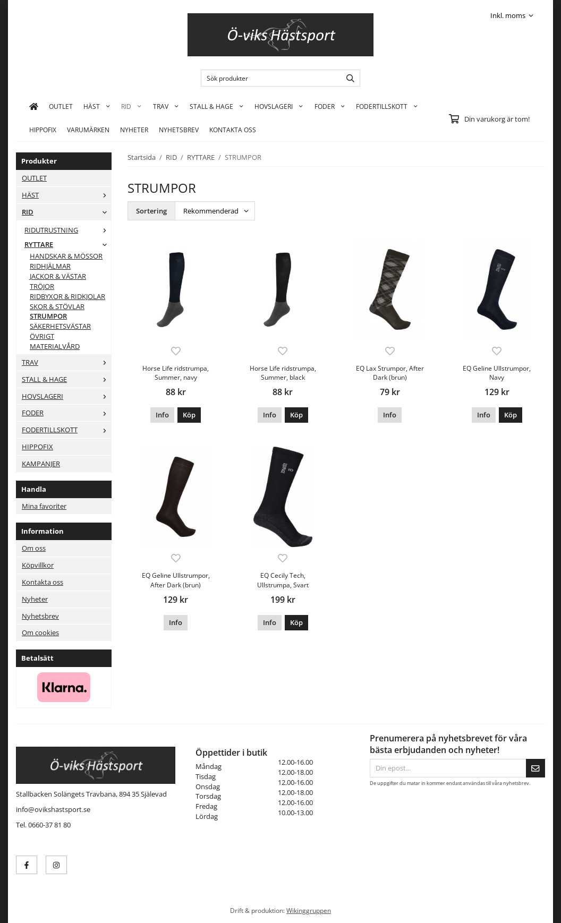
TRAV (166, 106)
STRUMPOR (48, 316)
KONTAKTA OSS (232, 129)
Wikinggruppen (308, 910)
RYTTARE (67, 244)
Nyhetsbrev (179, 129)
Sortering (151, 211)
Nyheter (134, 129)
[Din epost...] (448, 768)
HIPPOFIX (42, 129)
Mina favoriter (44, 506)
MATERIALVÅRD (55, 346)
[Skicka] (535, 768)
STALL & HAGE (217, 106)
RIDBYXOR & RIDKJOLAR (67, 296)
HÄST (96, 106)
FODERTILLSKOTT (387, 106)
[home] (34, 106)
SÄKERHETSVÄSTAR (60, 326)
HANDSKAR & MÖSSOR (66, 256)
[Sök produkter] (268, 78)
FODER (329, 106)
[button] (189, 415)
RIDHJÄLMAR (50, 266)
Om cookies (40, 632)
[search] (348, 78)
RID (131, 106)
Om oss (34, 548)
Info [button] (162, 415)
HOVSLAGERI (278, 106)
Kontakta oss (42, 582)
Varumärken (88, 129)
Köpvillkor (38, 565)
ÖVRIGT (42, 336)
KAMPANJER (41, 463)
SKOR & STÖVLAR (57, 306)
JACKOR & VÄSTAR (58, 276)
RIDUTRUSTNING (67, 230)
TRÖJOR (42, 286)
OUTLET (61, 106)
